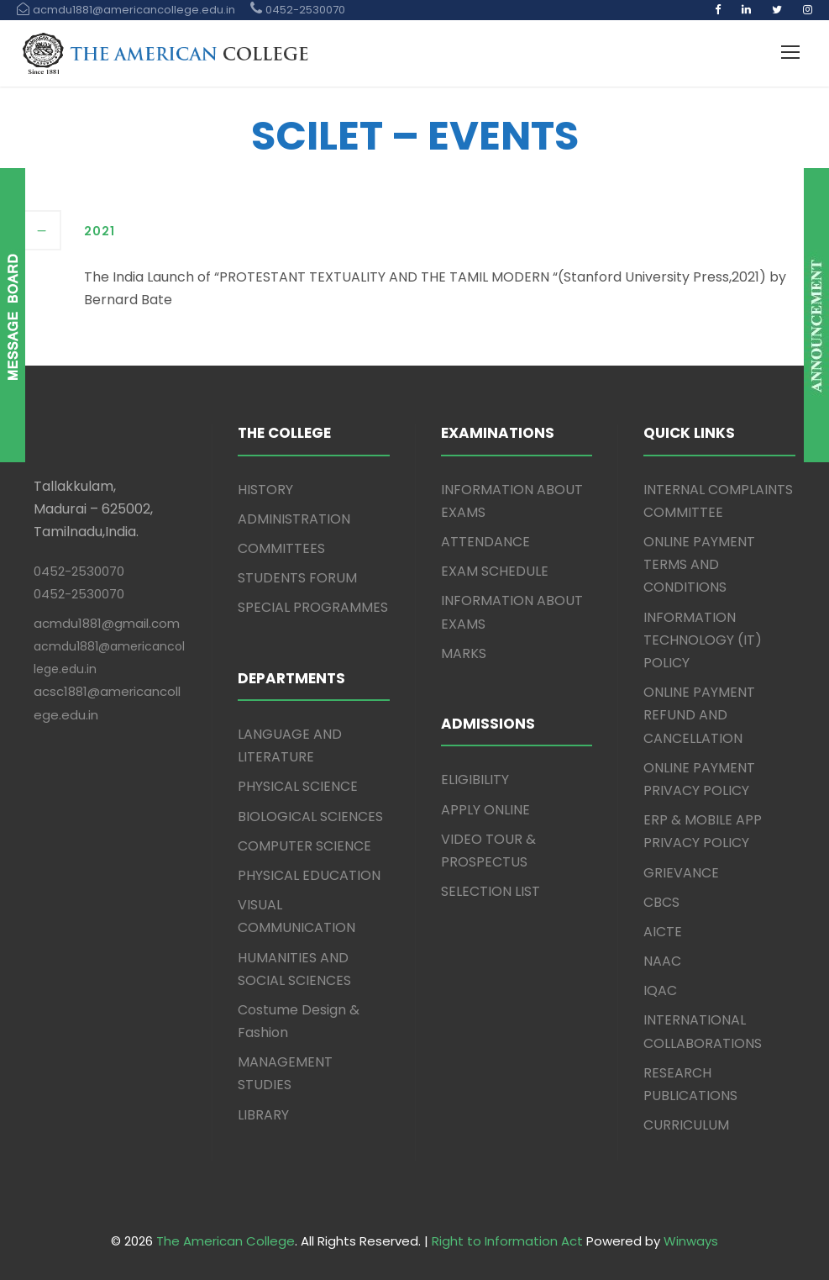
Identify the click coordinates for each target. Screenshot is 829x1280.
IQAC (660, 990)
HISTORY (265, 489)
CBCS (661, 902)
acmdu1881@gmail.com (107, 623)
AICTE (662, 931)
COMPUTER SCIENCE (304, 846)
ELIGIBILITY (475, 779)
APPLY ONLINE (485, 809)
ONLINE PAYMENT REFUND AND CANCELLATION (699, 714)
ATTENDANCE (485, 541)
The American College (225, 1241)
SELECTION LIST (490, 891)
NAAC (662, 961)
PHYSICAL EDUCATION (309, 875)
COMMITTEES (281, 548)
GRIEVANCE (681, 872)
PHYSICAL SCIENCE (298, 786)
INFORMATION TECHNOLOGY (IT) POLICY (702, 640)
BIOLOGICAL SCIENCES (310, 816)
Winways (691, 1241)
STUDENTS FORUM (297, 577)
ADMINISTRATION (294, 519)
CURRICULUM (686, 1125)
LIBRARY (263, 1115)
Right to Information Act (507, 1241)
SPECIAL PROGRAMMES (313, 607)
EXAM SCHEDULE (494, 571)
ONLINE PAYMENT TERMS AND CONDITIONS (699, 564)
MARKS (463, 653)
